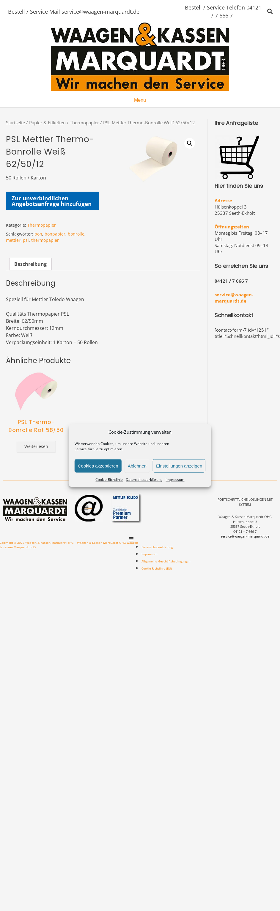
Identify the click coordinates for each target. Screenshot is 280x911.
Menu (140, 100)
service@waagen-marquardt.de (234, 298)
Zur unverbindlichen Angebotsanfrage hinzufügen (52, 201)
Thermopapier (84, 122)
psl (26, 240)
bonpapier (55, 234)
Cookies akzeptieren (98, 465)
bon (38, 234)
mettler (13, 240)
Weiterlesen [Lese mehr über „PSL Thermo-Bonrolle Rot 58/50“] (36, 446)
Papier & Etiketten (47, 122)
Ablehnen (137, 465)
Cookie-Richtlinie (109, 479)
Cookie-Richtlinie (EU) (156, 568)
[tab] (30, 264)
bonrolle (76, 234)
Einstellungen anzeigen (179, 465)
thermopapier (45, 240)
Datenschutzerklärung (144, 479)
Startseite (15, 122)
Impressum (175, 479)
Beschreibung (30, 264)
